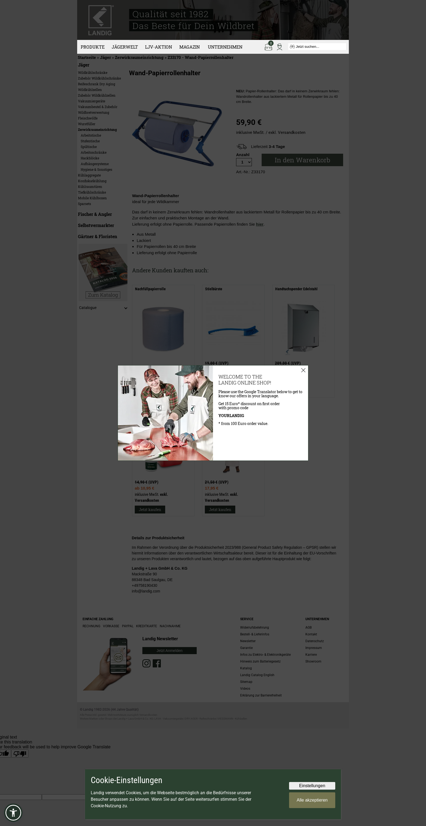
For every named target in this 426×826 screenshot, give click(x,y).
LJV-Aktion (158, 47)
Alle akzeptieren (312, 800)
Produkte (93, 47)
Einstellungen (312, 785)
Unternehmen (225, 47)
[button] (13, 813)
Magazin (189, 47)
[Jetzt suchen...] (317, 46)
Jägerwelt (125, 47)
